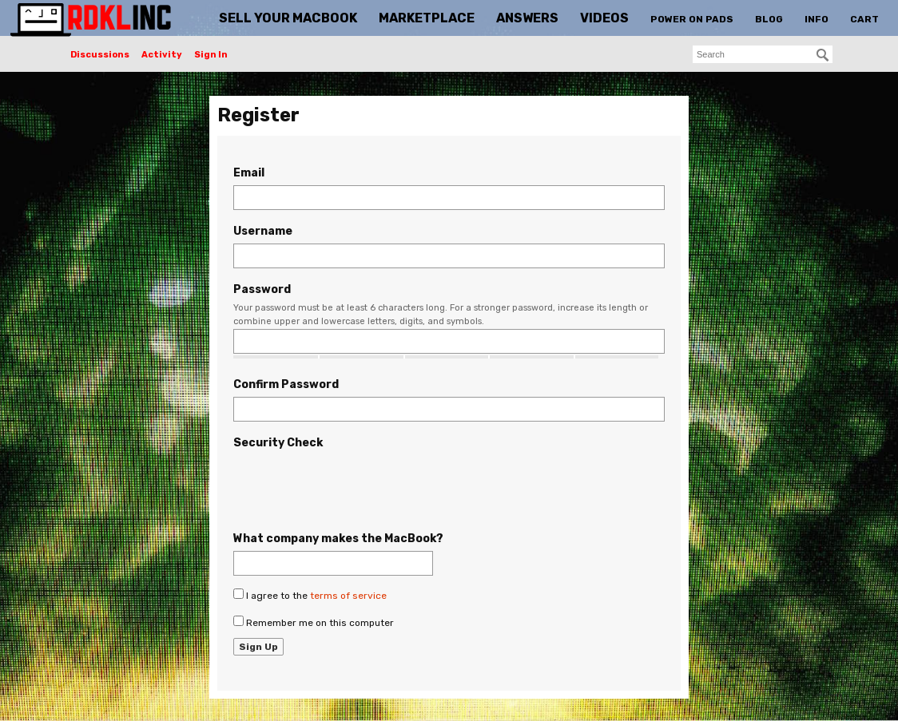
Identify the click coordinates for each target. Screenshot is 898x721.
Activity (161, 55)
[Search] (823, 55)
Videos (604, 18)
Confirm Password (286, 384)
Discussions (99, 55)
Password (262, 289)
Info (816, 19)
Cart (864, 19)
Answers (527, 18)
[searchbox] (762, 54)
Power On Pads (691, 19)
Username (262, 231)
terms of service (348, 595)
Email (248, 173)
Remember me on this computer (313, 622)
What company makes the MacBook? (338, 538)
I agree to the (310, 594)
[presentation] (354, 486)
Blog (769, 19)
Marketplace (427, 18)
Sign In (211, 55)
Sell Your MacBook (288, 18)
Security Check (278, 443)
